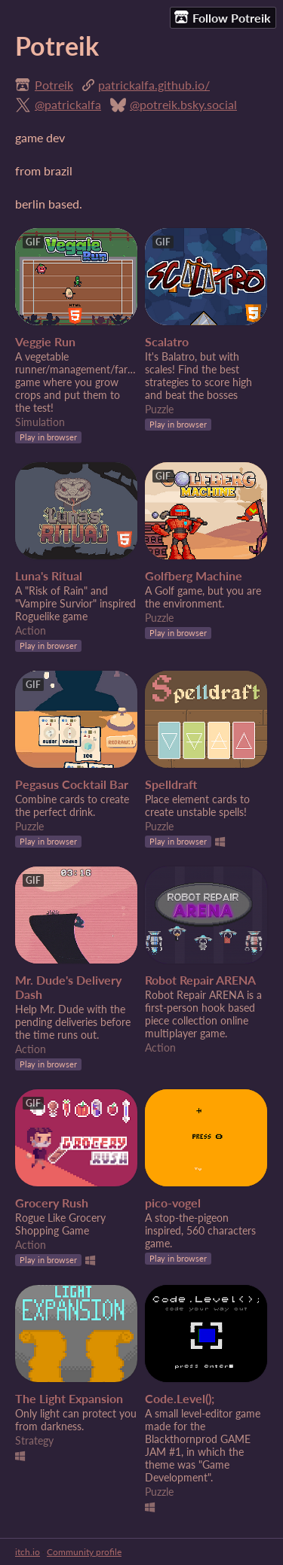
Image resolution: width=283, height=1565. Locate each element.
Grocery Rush (51, 1202)
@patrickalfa (68, 104)
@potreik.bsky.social (183, 104)
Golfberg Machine (193, 575)
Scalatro (167, 341)
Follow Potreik (222, 17)
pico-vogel (173, 1202)
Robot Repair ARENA (200, 980)
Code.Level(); (179, 1398)
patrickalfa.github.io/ (154, 85)
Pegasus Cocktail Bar (71, 784)
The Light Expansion (69, 1398)
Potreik (54, 85)
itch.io (27, 1551)
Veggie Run (45, 341)
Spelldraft (171, 784)
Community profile (84, 1551)
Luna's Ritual (48, 575)
